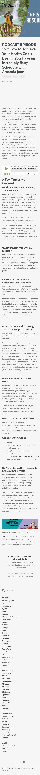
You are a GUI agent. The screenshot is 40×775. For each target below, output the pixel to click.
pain (4, 697)
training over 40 (9, 735)
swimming (6, 730)
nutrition (5, 689)
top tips (5, 732)
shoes (4, 722)
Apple (4, 418)
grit (3, 654)
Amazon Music (22, 418)
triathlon (5, 740)
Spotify (11, 418)
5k (3, 603)
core (4, 630)
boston (5, 611)
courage (5, 633)
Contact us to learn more (12, 537)
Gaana (31, 418)
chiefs (4, 622)
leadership (6, 673)
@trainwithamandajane (26, 459)
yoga (4, 751)
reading (5, 708)
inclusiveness (7, 671)
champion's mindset (10, 617)
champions (6, 620)
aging (4, 609)
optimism (6, 695)
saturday (6, 719)
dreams (5, 638)
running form (7, 716)
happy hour (7, 665)
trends (5, 738)
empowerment (7, 76)
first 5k (5, 644)
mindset (5, 684)
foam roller (7, 649)
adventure (6, 606)
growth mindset (8, 657)
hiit (3, 668)
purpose (5, 705)
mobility (5, 687)
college (5, 628)
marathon (6, 679)
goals (4, 652)
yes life (5, 748)
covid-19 (5, 636)
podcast (21, 76)
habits (15, 76)
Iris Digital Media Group (27, 532)
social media (7, 724)
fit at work (6, 646)
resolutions (7, 714)
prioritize (6, 703)
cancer (5, 614)
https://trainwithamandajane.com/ (20, 445)
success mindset (9, 727)
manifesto (6, 676)
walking (5, 743)
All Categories (8, 601)
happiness (6, 662)
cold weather (7, 625)
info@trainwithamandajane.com (19, 451)
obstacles (6, 692)
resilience (6, 711)
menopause (7, 681)
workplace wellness (10, 746)
